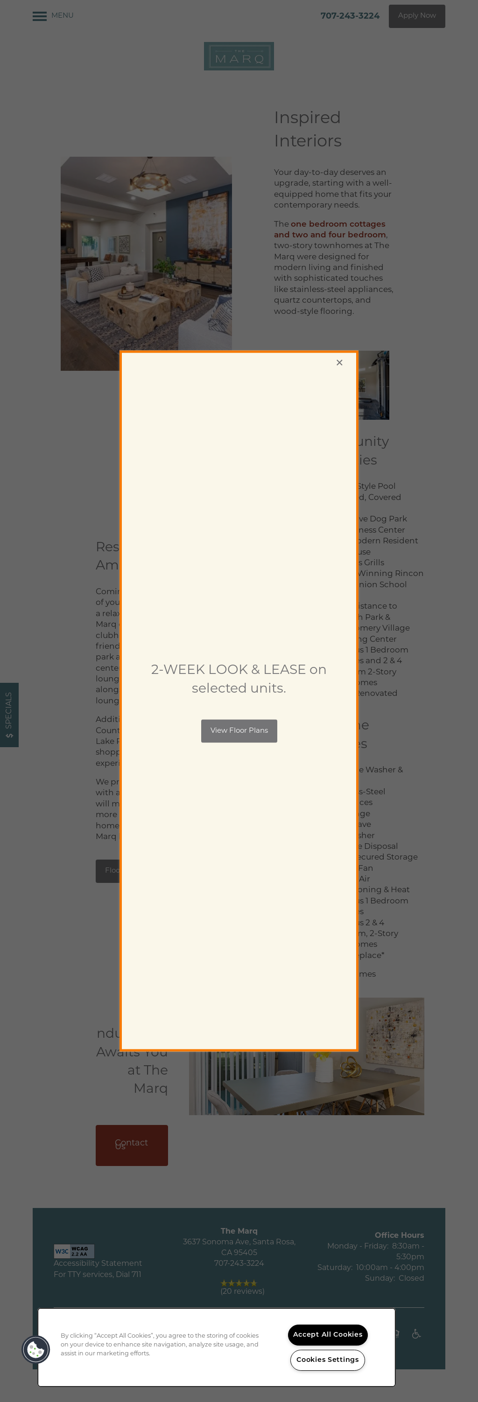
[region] (216, 1347)
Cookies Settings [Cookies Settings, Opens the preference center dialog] (327, 1360)
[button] (239, 731)
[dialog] (239, 701)
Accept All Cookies (328, 1335)
